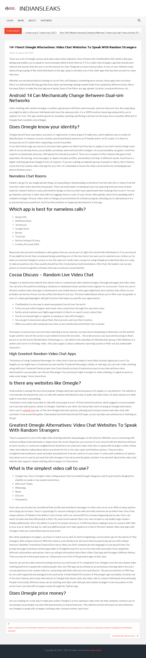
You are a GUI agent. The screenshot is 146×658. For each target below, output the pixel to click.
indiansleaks (39, 8)
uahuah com (29, 410)
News (21, 20)
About (32, 20)
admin (12, 53)
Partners (46, 20)
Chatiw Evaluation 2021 (123, 636)
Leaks (10, 20)
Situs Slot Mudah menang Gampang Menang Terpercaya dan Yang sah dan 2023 (104, 32)
